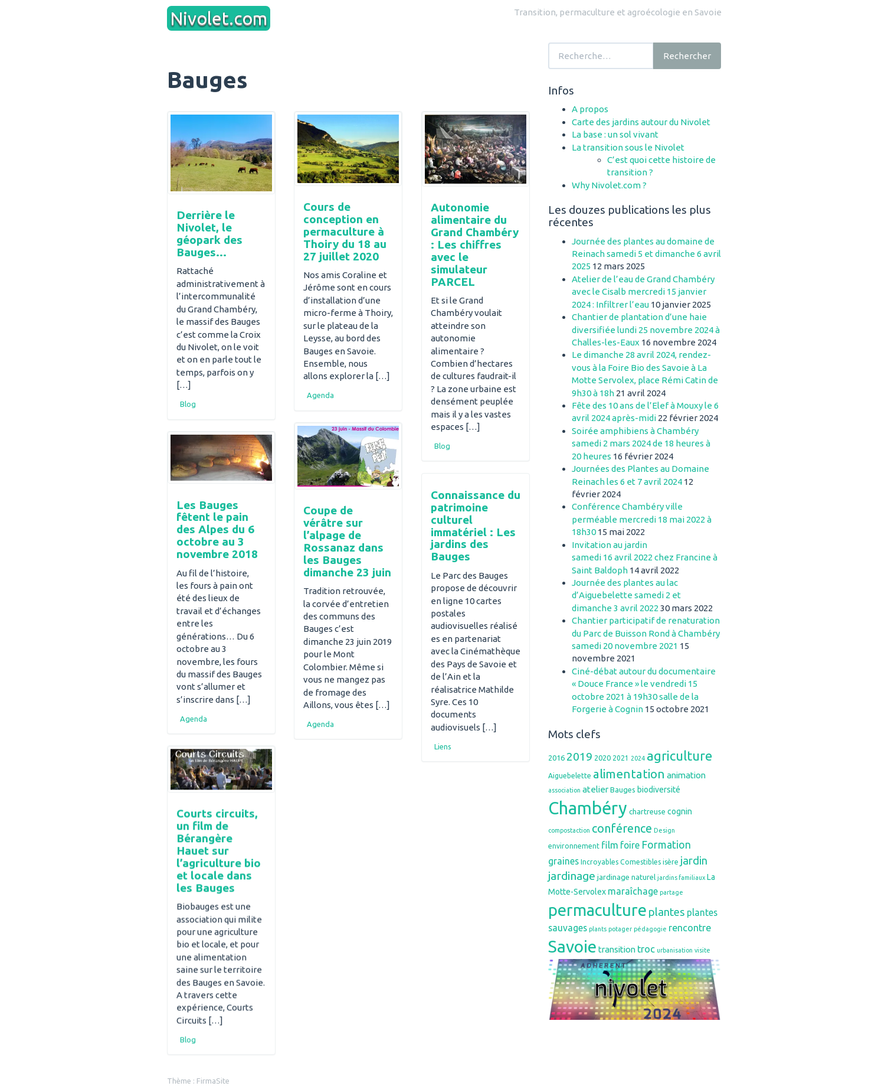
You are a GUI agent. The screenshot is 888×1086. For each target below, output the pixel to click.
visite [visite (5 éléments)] (702, 950)
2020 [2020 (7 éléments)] (602, 758)
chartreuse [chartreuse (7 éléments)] (647, 811)
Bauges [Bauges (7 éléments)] (622, 789)
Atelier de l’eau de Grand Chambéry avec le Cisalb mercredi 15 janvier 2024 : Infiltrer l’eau (643, 291)
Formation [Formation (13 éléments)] (666, 844)
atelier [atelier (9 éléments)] (595, 789)
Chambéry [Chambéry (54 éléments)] (587, 808)
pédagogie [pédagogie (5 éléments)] (650, 928)
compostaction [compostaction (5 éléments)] (569, 830)
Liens (442, 746)
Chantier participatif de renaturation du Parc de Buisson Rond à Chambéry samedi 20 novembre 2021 (646, 633)
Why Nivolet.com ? (609, 185)
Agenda (320, 395)
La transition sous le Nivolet (628, 147)
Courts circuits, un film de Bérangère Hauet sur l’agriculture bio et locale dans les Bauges (218, 850)
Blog (188, 404)
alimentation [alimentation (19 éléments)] (629, 774)
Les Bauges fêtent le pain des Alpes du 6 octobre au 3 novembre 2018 (217, 529)
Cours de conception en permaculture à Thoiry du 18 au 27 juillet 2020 (344, 231)
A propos (590, 109)
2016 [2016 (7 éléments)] (556, 758)
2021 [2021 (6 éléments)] (620, 758)
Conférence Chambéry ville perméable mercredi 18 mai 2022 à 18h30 (642, 519)
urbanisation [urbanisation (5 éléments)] (675, 950)
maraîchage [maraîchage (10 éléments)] (633, 891)
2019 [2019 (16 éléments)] (579, 756)
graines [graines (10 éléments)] (563, 861)
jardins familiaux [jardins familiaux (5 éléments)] (681, 877)
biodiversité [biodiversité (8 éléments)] (658, 789)
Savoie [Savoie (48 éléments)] (572, 946)
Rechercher (687, 56)
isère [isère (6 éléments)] (671, 862)
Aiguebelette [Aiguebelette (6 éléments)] (569, 776)
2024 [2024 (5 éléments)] (638, 758)
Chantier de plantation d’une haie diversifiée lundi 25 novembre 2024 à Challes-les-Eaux (646, 329)
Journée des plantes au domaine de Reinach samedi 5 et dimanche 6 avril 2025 (646, 254)
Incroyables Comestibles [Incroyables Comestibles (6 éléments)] (621, 862)
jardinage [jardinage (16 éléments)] (571, 875)
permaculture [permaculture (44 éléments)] (597, 910)
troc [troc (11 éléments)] (646, 949)
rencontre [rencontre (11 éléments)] (690, 927)
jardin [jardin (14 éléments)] (693, 860)
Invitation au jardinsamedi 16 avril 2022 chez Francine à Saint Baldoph (644, 557)
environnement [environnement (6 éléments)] (573, 846)
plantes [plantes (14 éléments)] (666, 912)
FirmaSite (213, 1080)
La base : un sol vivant (615, 134)
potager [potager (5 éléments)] (620, 928)
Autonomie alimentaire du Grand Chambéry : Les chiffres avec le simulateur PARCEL (475, 244)
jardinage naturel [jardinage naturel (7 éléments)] (626, 877)
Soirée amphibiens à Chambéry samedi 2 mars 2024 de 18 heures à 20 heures (641, 443)
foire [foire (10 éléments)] (630, 845)
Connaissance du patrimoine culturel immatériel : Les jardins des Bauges (475, 525)
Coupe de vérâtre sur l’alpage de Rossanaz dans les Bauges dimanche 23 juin (347, 541)
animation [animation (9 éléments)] (686, 775)
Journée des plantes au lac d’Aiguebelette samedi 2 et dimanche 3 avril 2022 (626, 595)
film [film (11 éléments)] (609, 845)
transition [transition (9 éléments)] (616, 949)
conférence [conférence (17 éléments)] (622, 828)
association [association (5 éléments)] (564, 790)
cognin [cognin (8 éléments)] (679, 811)
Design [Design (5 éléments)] (664, 830)
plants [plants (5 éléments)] (598, 928)
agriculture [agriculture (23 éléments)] (679, 755)
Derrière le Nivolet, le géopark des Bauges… (209, 233)
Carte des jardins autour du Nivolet (641, 122)
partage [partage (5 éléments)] (671, 892)
